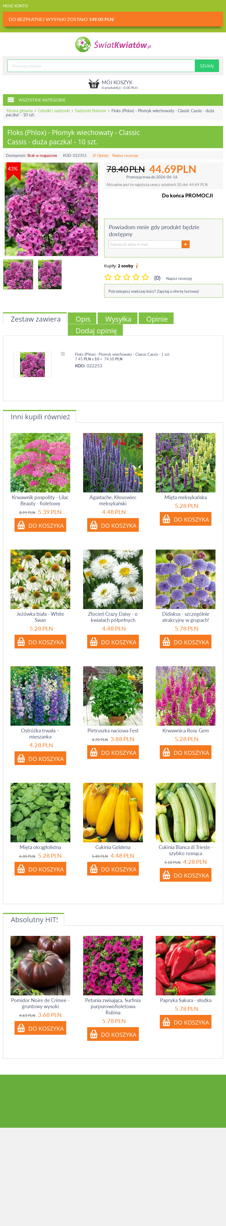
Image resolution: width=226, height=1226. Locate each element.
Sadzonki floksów (90, 110)
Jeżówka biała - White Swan (40, 617)
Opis (83, 319)
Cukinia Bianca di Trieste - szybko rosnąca (186, 850)
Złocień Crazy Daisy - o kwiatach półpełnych (113, 617)
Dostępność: (16, 155)
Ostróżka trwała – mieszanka (40, 733)
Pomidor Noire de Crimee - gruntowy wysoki (40, 1003)
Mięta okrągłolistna (40, 847)
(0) (157, 277)
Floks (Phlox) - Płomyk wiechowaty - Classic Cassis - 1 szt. (122, 354)
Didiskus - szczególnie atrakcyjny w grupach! (185, 617)
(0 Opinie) (100, 155)
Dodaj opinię (96, 330)
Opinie (157, 319)
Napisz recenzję (125, 155)
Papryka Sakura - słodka (185, 1000)
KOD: (67, 155)
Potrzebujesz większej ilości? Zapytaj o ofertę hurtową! (153, 291)
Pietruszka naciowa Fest (113, 730)
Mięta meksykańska (185, 497)
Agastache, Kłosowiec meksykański (113, 500)
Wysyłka (118, 319)
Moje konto (15, 5)
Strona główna (19, 110)
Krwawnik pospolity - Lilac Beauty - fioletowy (40, 500)
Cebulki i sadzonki (54, 110)
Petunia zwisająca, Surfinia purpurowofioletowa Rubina (113, 1006)
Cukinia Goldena (112, 847)
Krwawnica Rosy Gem (185, 730)
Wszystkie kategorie (36, 99)
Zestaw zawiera (36, 319)
